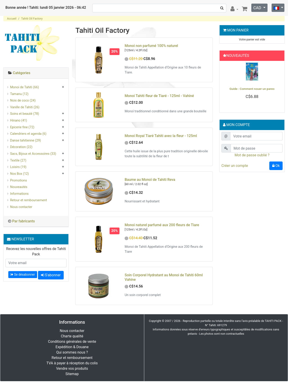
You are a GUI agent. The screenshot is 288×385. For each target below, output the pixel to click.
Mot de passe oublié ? (251, 155)
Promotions (18, 180)
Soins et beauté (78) (24, 114)
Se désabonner (22, 274)
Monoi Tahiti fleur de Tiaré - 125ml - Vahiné (159, 96)
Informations (19, 194)
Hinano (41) (18, 120)
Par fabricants (23, 221)
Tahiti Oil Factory (32, 18)
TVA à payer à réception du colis (72, 363)
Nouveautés (18, 187)
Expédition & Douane (72, 347)
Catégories (21, 73)
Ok (276, 166)
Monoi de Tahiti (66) (24, 87)
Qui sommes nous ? (72, 352)
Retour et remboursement (28, 200)
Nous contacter (21, 207)
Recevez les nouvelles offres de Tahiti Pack (36, 251)
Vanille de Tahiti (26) (24, 107)
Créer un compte (234, 166)
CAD (257, 7)
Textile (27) (18, 160)
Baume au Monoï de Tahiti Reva (150, 179)
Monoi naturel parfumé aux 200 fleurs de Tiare (162, 225)
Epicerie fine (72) (22, 127)
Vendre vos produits (72, 368)
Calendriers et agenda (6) (28, 134)
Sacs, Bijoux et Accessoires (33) (33, 154)
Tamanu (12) (19, 94)
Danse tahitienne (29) (25, 140)
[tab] (36, 73)
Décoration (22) (21, 147)
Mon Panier (238, 30)
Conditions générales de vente (72, 341)
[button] (226, 85)
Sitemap (72, 374)
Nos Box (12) (19, 174)
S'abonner (51, 275)
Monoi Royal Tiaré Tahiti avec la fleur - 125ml (161, 136)
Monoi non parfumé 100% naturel (151, 46)
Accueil (11, 18)
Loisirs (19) (18, 167)
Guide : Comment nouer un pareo (252, 89)
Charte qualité (72, 336)
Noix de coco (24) (23, 100)
